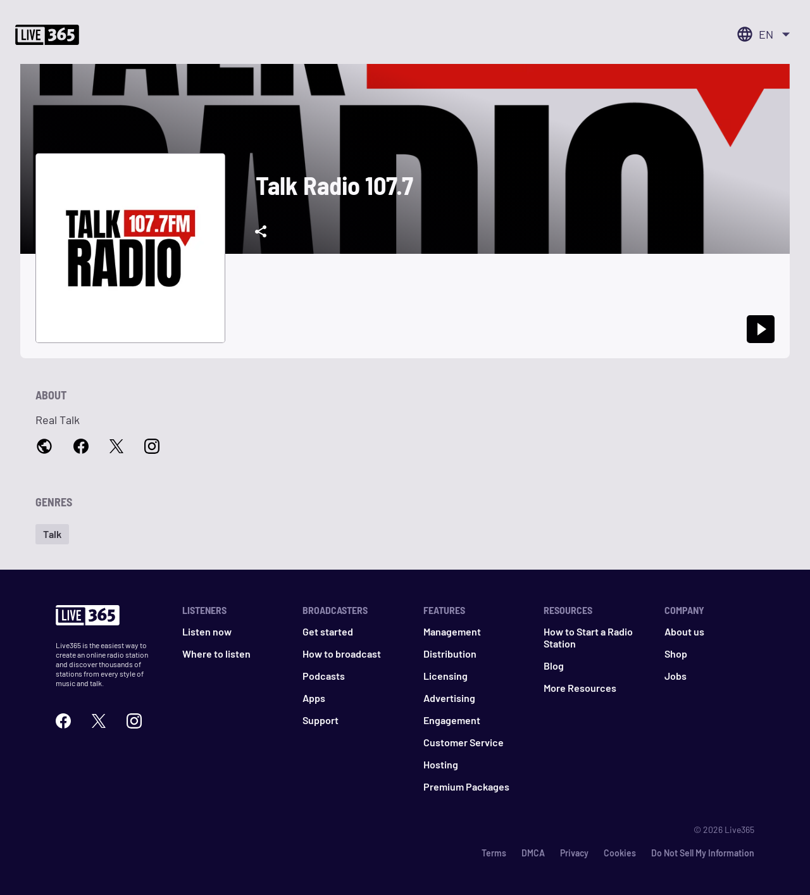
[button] (204, 497)
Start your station (76, 79)
